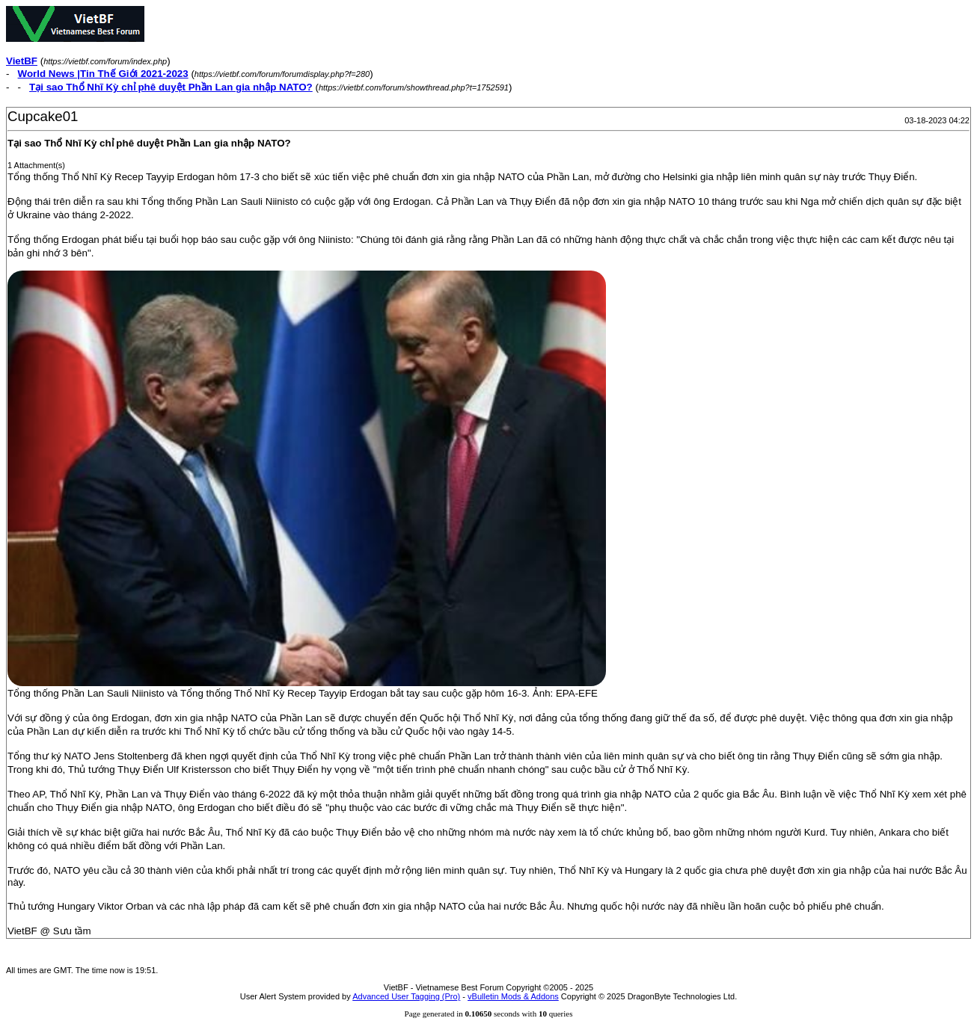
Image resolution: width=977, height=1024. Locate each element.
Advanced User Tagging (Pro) (406, 996)
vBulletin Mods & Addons (513, 996)
